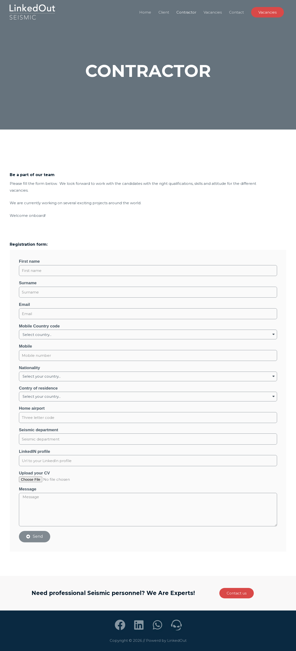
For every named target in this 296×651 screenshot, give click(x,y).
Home (145, 12)
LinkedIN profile (34, 451)
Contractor (186, 12)
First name (29, 261)
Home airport (32, 408)
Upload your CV (34, 473)
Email (24, 304)
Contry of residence (38, 388)
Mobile (25, 346)
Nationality (29, 368)
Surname (28, 283)
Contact (236, 12)
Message (27, 489)
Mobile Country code (39, 326)
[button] (236, 593)
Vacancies (213, 12)
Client (163, 12)
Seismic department (38, 430)
